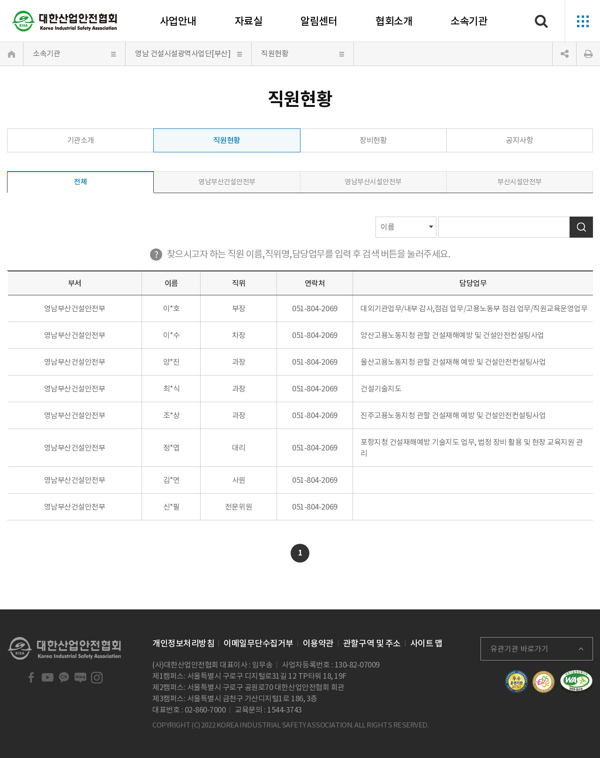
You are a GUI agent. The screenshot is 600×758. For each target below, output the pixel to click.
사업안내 (178, 21)
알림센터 (318, 21)
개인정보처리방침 (183, 643)
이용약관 (318, 643)
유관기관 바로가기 (519, 648)
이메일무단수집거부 (258, 643)
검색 (581, 227)
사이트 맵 (426, 643)
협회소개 (393, 21)
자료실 (248, 21)
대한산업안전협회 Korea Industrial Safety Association (64, 21)
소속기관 (468, 21)
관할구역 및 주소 (372, 643)
